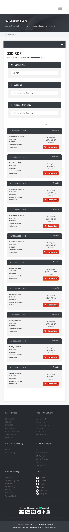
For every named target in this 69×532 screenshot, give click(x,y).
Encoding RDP (10, 428)
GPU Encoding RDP (12, 431)
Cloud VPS (9, 450)
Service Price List (42, 459)
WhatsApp (41, 490)
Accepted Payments (12, 480)
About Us (8, 477)
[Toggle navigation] (60, 8)
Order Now (50, 147)
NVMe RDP (9, 425)
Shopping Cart (12, 34)
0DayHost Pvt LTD (35, 528)
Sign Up (39, 462)
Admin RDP (9, 437)
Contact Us (9, 484)
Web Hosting (10, 453)
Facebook (41, 481)
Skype (40, 487)
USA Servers (40, 428)
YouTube (41, 484)
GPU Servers (41, 431)
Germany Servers (42, 425)
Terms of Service (11, 496)
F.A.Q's (38, 450)
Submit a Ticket (42, 465)
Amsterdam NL (41, 419)
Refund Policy (10, 493)
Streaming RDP (10, 434)
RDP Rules (9, 490)
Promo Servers (41, 434)
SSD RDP (8, 422)
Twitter (40, 477)
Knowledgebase (42, 453)
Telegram (41, 493)
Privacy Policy (10, 487)
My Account (40, 456)
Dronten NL (40, 422)
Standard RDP (10, 419)
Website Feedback (46, 525)
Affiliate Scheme (25, 525)
